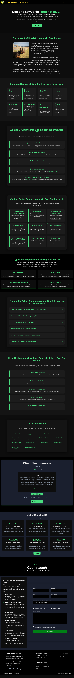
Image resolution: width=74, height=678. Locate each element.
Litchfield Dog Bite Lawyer (58, 433)
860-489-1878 (63, 656)
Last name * (53, 588)
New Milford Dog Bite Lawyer (58, 438)
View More (37, 553)
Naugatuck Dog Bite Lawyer (16, 438)
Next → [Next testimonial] (40, 494)
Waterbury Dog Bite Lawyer (58, 443)
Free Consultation (37, 25)
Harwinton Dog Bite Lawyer (44, 433)
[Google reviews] (27, 498)
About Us (40, 2)
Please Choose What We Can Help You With (42, 600)
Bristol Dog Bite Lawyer (16, 433)
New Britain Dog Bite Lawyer (30, 438)
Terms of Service (68, 673)
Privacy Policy (61, 673)
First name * (35, 588)
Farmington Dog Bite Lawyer (30, 434)
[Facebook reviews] (41, 498)
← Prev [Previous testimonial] (34, 494)
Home (33, 2)
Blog (63, 2)
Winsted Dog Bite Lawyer (30, 447)
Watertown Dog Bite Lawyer (16, 448)
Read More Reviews (37, 501)
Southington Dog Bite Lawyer (30, 443)
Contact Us (69, 2)
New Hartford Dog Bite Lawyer (44, 438)
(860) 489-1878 (25, 2)
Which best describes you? (38, 606)
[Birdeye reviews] (33, 498)
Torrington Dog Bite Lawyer (44, 443)
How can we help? (36, 611)
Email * (34, 594)
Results (57, 2)
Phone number (54, 594)
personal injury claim (53, 171)
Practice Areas (48, 2)
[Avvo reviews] (47, 498)
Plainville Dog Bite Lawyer (16, 442)
